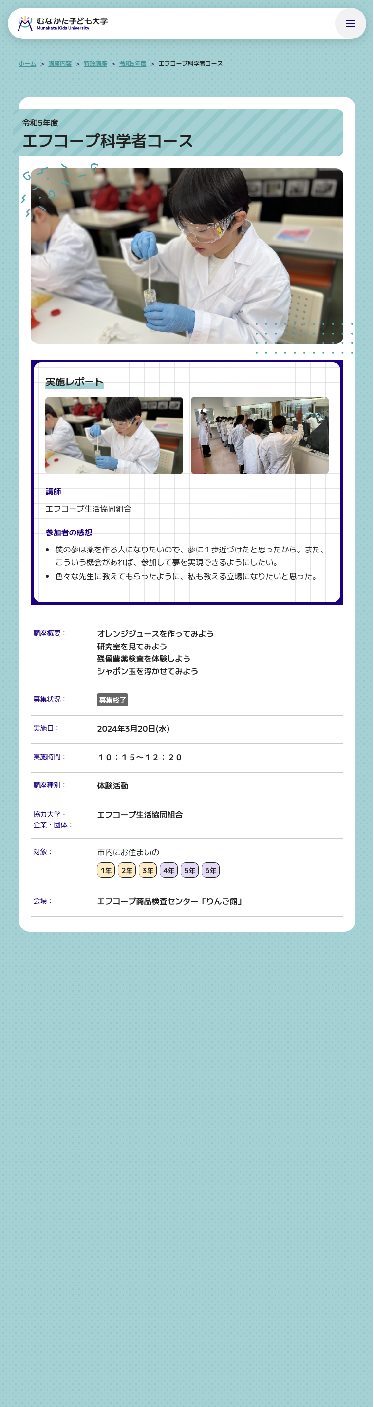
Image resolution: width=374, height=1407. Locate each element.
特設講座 (95, 63)
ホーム (27, 63)
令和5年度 (133, 63)
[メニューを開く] (350, 23)
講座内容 (60, 63)
